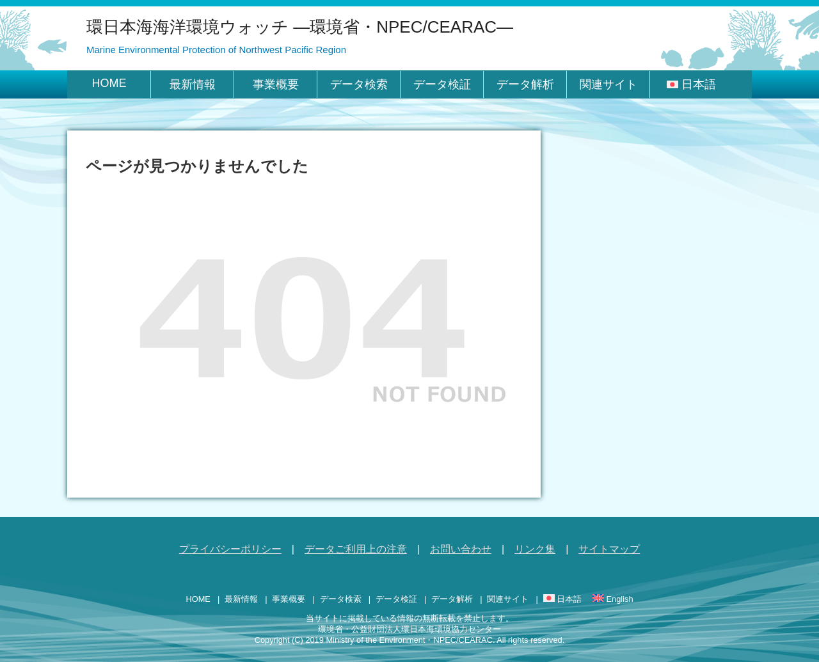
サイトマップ (609, 549)
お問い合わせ (460, 549)
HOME (109, 83)
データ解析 (525, 84)
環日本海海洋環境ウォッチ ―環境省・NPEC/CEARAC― (299, 26)
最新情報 (193, 84)
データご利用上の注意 (356, 549)
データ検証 (442, 84)
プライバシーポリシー (230, 549)
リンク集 (534, 549)
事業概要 (276, 84)
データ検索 (359, 84)
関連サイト (608, 84)
